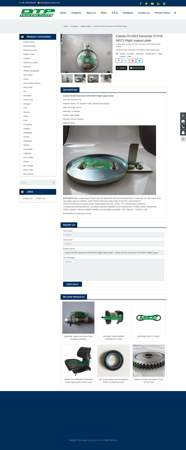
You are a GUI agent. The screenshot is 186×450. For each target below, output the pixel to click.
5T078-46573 (150, 54)
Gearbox (26, 58)
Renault (26, 112)
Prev (64, 53)
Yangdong (27, 141)
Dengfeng (27, 96)
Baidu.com (41, 198)
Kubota (122, 54)
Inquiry (121, 68)
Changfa (26, 104)
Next (109, 53)
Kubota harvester (30, 50)
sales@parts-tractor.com (50, 3)
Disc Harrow (28, 174)
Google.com (27, 198)
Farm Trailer (28, 157)
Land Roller (28, 149)
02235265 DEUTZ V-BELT (148, 336)
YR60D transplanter (31, 71)
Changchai (27, 124)
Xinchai (26, 137)
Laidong (26, 129)
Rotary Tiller (28, 170)
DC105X (130, 54)
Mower (26, 162)
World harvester (29, 46)
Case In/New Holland (31, 83)
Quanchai (27, 67)
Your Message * (69, 258)
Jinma (25, 79)
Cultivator (27, 153)
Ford (25, 120)
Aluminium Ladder (30, 63)
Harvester (140, 54)
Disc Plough (28, 166)
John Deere (28, 75)
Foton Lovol (28, 100)
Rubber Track (28, 54)
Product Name (69, 249)
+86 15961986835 (28, 3)
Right (160, 54)
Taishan (26, 145)
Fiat (24, 91)
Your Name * (68, 231)
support (123, 56)
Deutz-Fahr (27, 87)
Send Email (136, 68)
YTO (25, 108)
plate (129, 56)
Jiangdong (27, 133)
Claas (25, 116)
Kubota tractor (29, 42)
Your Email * (68, 240)
